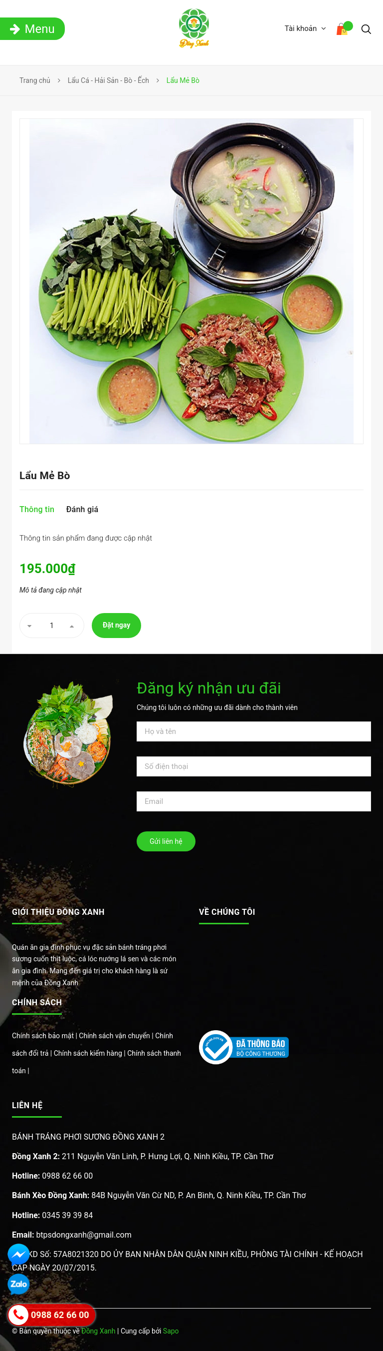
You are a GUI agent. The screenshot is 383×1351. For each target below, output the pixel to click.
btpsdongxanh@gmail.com (72, 1235)
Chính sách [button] (37, 1002)
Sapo (171, 1331)
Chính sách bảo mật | (45, 1036)
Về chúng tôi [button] (227, 912)
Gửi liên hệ (166, 841)
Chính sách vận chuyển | (117, 1036)
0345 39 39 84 (52, 1215)
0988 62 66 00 (52, 1176)
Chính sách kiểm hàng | (91, 1053)
